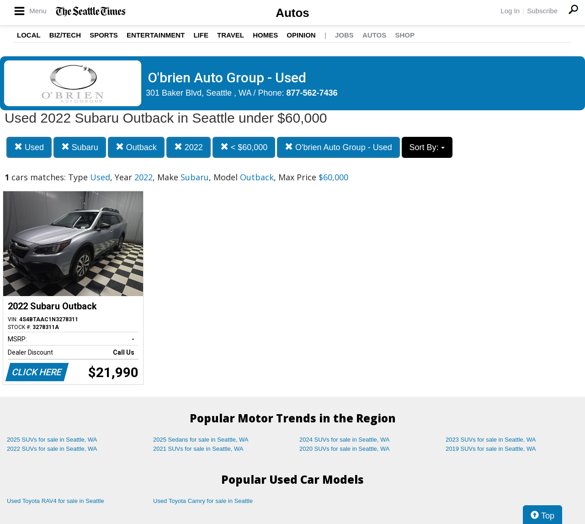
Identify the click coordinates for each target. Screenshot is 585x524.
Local (29, 35)
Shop (405, 35)
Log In (510, 11)
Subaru (79, 147)
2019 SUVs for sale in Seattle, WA (491, 448)
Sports (104, 35)
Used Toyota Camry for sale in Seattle (203, 500)
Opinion (301, 35)
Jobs (344, 35)
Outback (136, 147)
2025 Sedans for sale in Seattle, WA (200, 439)
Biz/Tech (65, 35)
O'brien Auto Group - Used (338, 147)
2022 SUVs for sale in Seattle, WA (52, 448)
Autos (292, 13)
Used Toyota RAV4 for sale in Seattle (55, 500)
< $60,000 (244, 147)
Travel (230, 35)
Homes (265, 35)
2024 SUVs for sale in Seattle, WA (344, 439)
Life (200, 35)
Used (29, 147)
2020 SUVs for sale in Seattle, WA (344, 448)
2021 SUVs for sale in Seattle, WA (198, 448)
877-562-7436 (312, 92)
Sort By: (427, 147)
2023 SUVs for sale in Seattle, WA (491, 439)
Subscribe (542, 11)
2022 (188, 147)
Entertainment (156, 35)
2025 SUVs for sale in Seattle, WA (52, 439)
